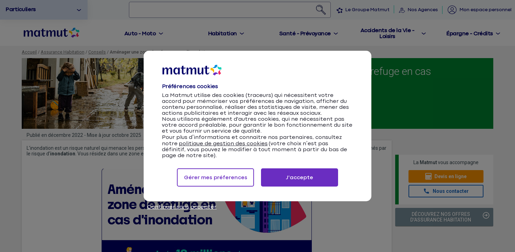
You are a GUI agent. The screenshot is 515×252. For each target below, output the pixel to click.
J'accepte (299, 178)
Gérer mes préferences (215, 178)
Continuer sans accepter (182, 207)
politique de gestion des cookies (223, 144)
